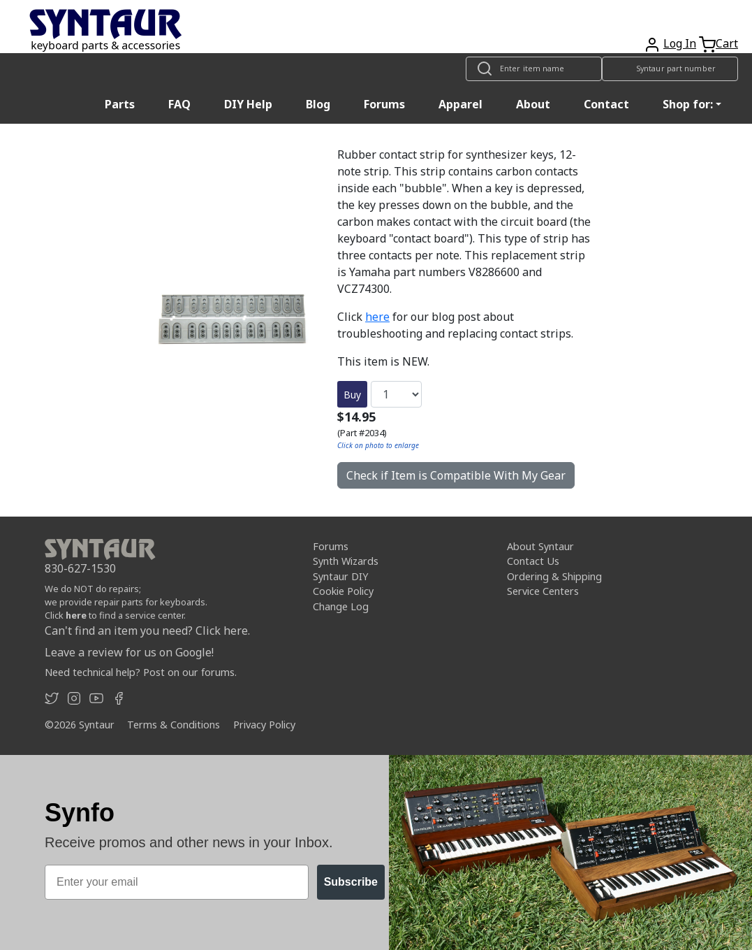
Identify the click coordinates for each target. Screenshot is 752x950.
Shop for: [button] (688, 104)
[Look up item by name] (534, 69)
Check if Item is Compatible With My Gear (456, 475)
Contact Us (533, 561)
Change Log (341, 606)
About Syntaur (540, 546)
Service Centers (543, 591)
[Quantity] (396, 394)
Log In (679, 43)
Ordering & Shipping (554, 576)
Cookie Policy (343, 591)
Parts (120, 104)
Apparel (460, 104)
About (533, 104)
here (377, 316)
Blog (318, 104)
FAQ (179, 104)
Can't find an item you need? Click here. (147, 630)
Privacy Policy (264, 724)
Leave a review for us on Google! (129, 652)
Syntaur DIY (340, 576)
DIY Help (248, 104)
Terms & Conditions (173, 724)
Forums (384, 104)
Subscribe (351, 882)
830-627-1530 (80, 568)
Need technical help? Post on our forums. (141, 672)
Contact (606, 104)
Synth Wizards (345, 561)
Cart (727, 43)
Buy (352, 394)
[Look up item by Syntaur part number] (670, 69)
